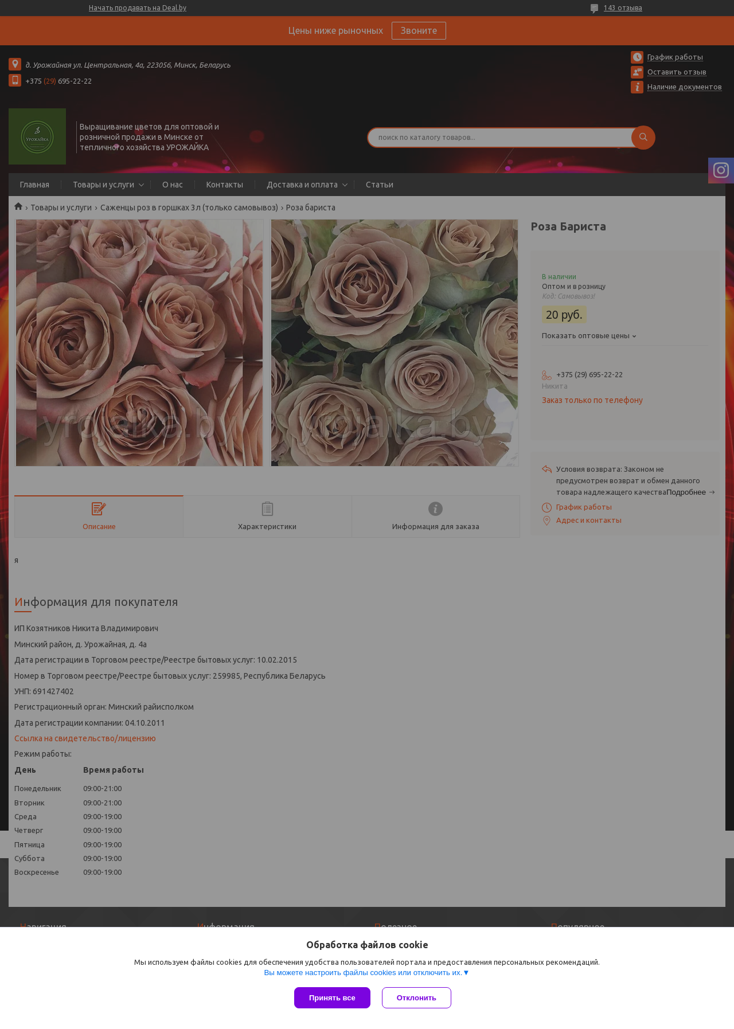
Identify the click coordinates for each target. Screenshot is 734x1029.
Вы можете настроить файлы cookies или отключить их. (363, 972)
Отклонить (416, 997)
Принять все (332, 997)
